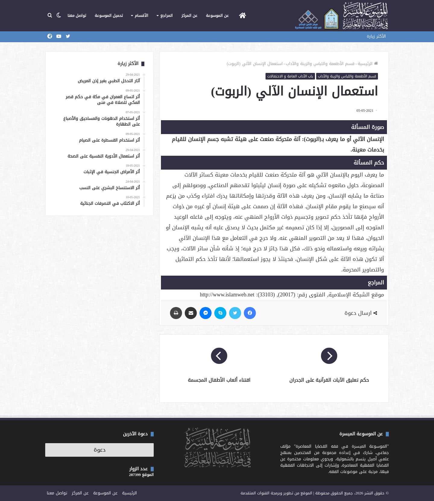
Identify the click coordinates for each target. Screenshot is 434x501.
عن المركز (189, 15)
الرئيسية (368, 64)
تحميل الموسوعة (109, 15)
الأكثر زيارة (376, 36)
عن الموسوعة (217, 15)
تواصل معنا (77, 15)
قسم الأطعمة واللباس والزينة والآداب (320, 64)
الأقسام (141, 15)
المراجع (166, 15)
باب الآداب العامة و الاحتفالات (290, 76)
